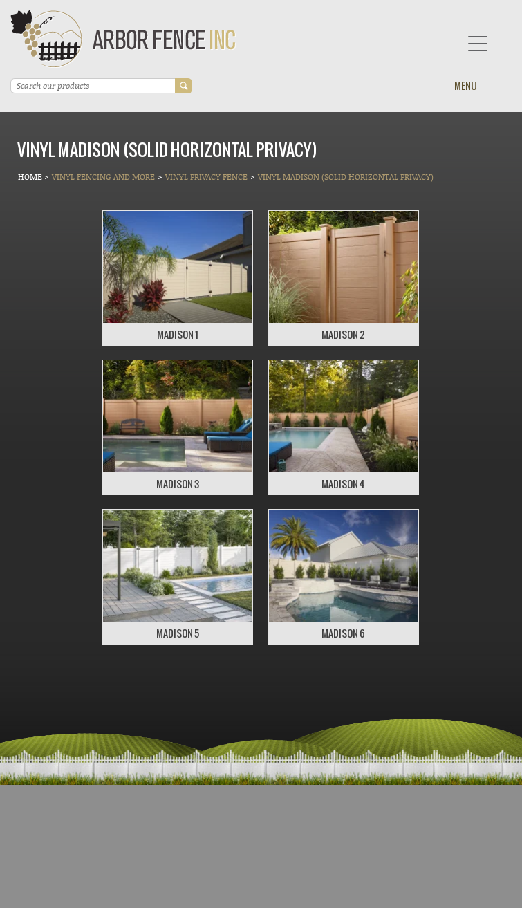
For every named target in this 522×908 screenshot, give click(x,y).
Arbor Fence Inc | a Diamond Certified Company (123, 39)
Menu (465, 85)
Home (31, 177)
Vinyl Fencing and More (103, 177)
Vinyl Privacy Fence (206, 177)
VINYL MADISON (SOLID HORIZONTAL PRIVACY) (346, 177)
